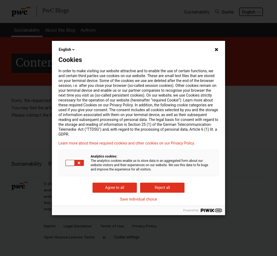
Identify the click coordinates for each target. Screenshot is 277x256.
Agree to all (114, 187)
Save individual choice (138, 199)
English (67, 49)
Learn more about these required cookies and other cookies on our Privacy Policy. (126, 143)
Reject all (162, 187)
